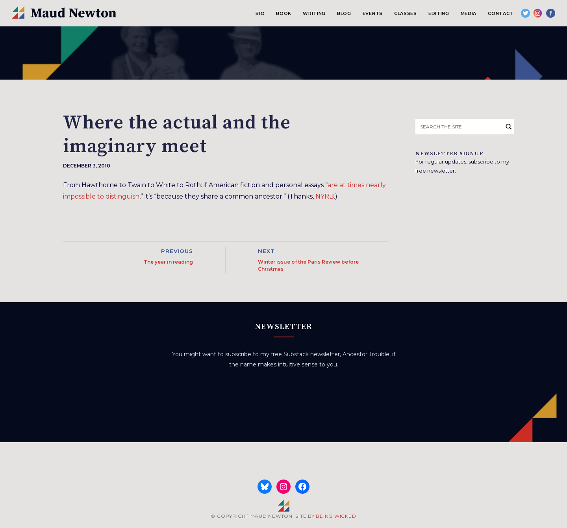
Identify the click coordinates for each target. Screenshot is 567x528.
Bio (260, 13)
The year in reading (168, 262)
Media (468, 13)
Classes (405, 13)
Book (283, 13)
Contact (500, 13)
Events (373, 13)
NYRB (324, 196)
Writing (314, 13)
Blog (344, 13)
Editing (438, 13)
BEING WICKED (336, 516)
